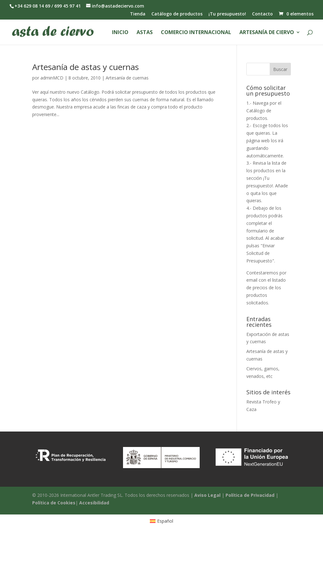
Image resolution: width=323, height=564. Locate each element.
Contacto (262, 14)
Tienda (137, 14)
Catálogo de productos (177, 14)
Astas (145, 33)
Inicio (120, 33)
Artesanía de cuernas (127, 78)
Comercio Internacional (196, 33)
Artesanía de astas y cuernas (85, 67)
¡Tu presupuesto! (227, 14)
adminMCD (51, 78)
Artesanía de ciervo (266, 33)
